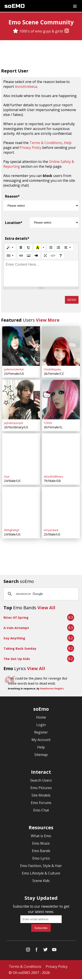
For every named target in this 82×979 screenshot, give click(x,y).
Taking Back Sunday (19, 648)
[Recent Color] (38, 247)
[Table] (10, 255)
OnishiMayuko (52, 369)
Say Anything (14, 638)
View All (46, 608)
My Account (41, 739)
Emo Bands (41, 850)
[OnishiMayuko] (61, 346)
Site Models (41, 795)
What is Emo (41, 835)
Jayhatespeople (13, 423)
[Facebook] (36, 951)
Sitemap (41, 754)
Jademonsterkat (14, 369)
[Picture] (29, 255)
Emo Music (41, 843)
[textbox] (41, 273)
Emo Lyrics (41, 858)
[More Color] (43, 247)
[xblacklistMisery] (61, 453)
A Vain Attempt (16, 628)
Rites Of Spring (15, 617)
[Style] (10, 247)
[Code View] (53, 255)
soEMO (14, 6)
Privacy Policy (30, 147)
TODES (48, 423)
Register (41, 732)
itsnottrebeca (26, 86)
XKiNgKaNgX (11, 530)
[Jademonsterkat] (21, 346)
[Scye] (21, 453)
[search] (40, 594)
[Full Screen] (45, 255)
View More (47, 320)
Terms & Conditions (46, 142)
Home (41, 717)
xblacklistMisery (53, 476)
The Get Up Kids (16, 658)
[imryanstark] (61, 506)
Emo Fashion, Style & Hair (41, 865)
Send (71, 299)
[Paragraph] (67, 247)
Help (68, 142)
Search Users (41, 780)
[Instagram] (67, 31)
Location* (13, 222)
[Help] (61, 255)
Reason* (12, 196)
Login (41, 724)
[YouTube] (54, 951)
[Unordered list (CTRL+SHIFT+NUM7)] (51, 247)
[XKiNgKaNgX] (21, 506)
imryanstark (51, 530)
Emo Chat (41, 810)
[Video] (36, 255)
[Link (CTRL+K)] (21, 255)
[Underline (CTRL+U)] (29, 247)
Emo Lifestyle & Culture (41, 873)
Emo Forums (41, 802)
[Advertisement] (41, 55)
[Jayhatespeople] (21, 399)
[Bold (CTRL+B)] (21, 247)
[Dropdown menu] (75, 6)
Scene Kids (41, 880)
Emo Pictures (41, 787)
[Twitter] (45, 951)
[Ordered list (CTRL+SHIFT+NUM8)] (58, 247)
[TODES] (61, 399)
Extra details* (17, 238)
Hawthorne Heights (52, 688)
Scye (6, 476)
